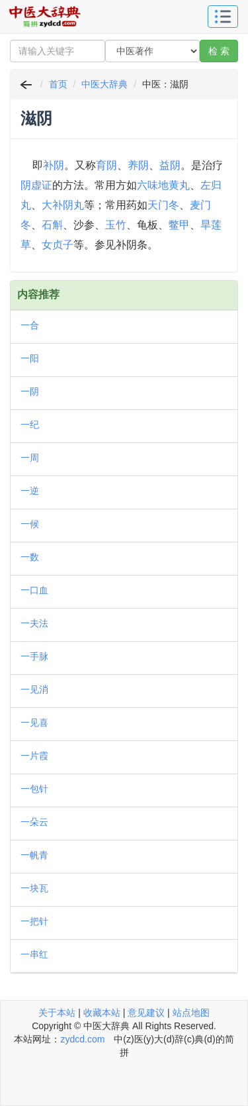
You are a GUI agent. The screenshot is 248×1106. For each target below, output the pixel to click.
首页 (58, 84)
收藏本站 (101, 1012)
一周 (30, 457)
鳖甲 (179, 224)
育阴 (106, 165)
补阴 (53, 165)
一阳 (30, 358)
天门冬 (163, 205)
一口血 (34, 590)
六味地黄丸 (163, 185)
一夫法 (34, 623)
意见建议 (146, 1012)
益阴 (170, 165)
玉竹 (115, 224)
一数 (30, 557)
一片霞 (34, 755)
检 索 (218, 51)
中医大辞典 (104, 84)
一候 (30, 524)
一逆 (30, 490)
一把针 (34, 921)
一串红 (34, 954)
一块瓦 (34, 888)
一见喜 (34, 722)
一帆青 (34, 855)
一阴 (30, 391)
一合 (30, 325)
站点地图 (191, 1012)
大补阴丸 (63, 205)
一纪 (30, 424)
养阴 (138, 165)
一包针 (34, 788)
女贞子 (57, 244)
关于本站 (56, 1012)
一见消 (34, 689)
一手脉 (34, 656)
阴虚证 (36, 185)
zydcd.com (82, 1039)
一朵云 (34, 822)
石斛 (52, 224)
